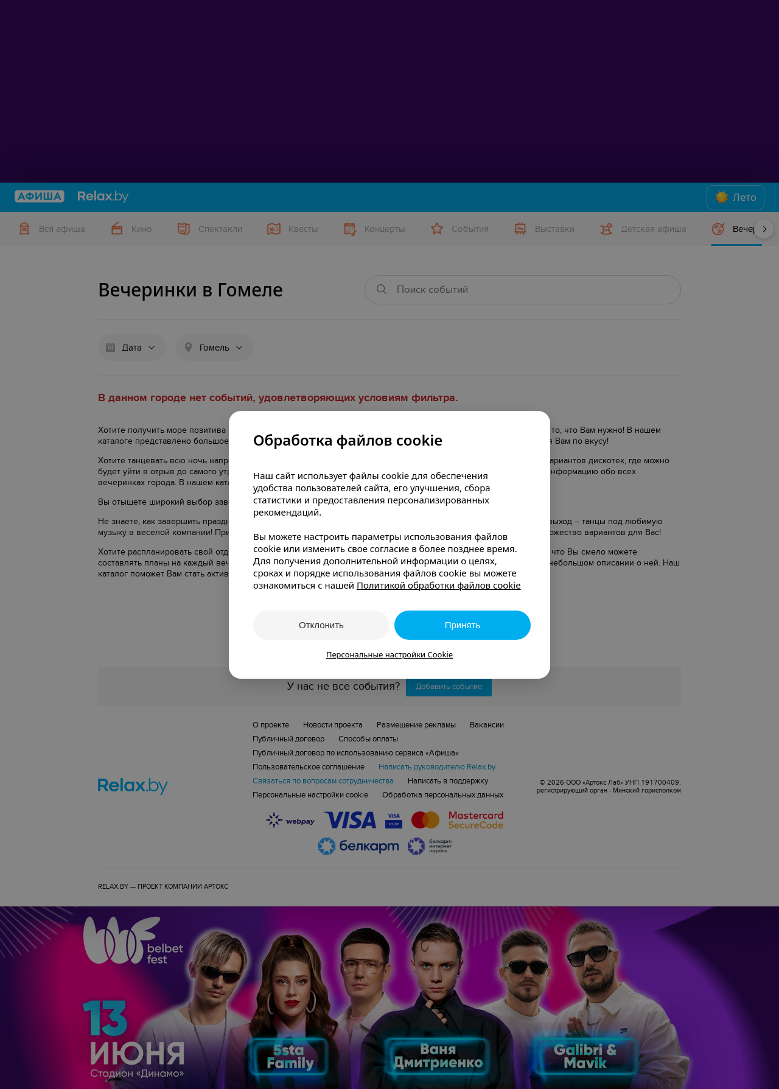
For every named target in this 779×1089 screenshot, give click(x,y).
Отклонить (321, 625)
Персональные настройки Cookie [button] (389, 654)
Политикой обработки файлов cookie (439, 585)
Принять (463, 625)
